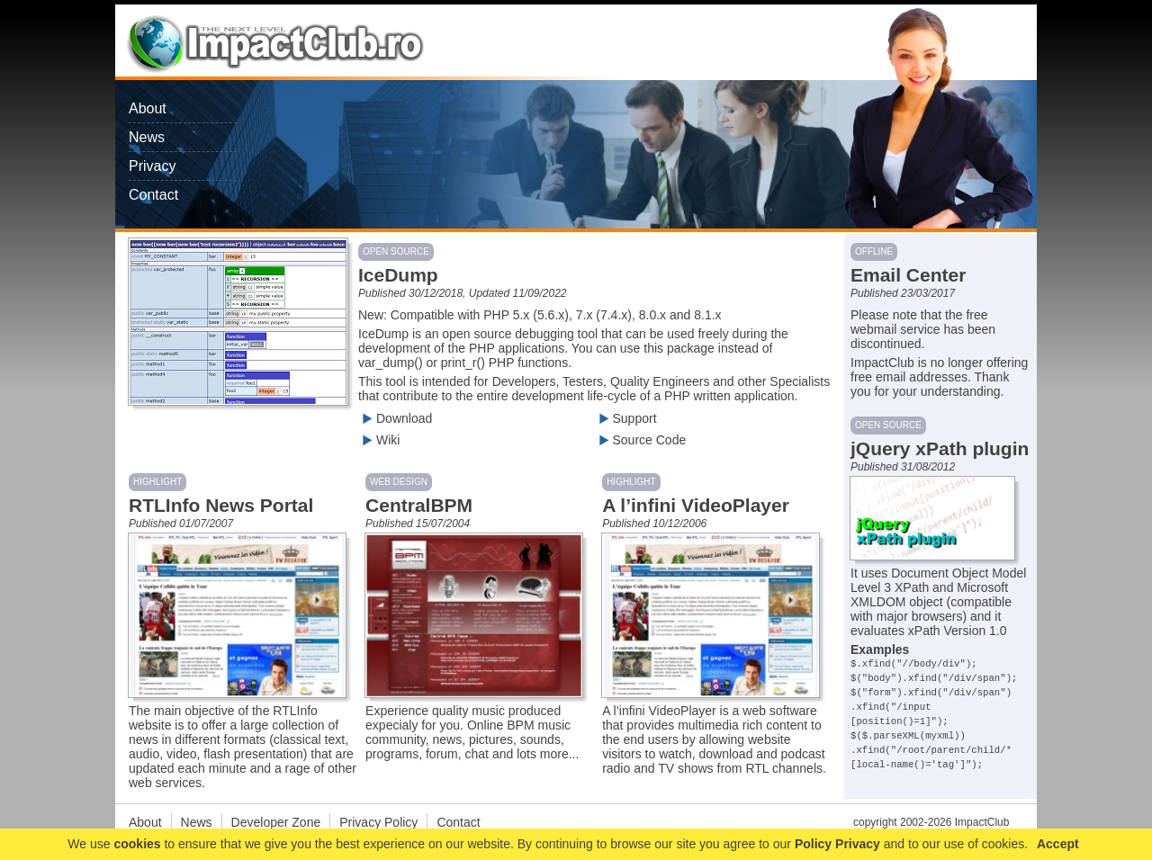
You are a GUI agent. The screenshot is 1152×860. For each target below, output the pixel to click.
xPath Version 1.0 (957, 630)
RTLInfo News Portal (221, 505)
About (147, 108)
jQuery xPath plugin (939, 448)
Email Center (908, 274)
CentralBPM (418, 505)
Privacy (152, 166)
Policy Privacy (837, 844)
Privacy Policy (378, 822)
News (147, 137)
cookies (136, 844)
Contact (153, 194)
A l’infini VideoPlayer (695, 505)
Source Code (641, 440)
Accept (1058, 844)
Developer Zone (276, 822)
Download (395, 418)
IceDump (398, 274)
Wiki (379, 440)
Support (626, 418)
